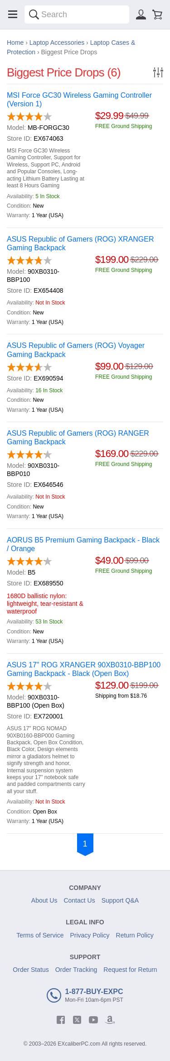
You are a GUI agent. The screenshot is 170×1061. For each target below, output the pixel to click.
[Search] (34, 14)
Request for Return (130, 969)
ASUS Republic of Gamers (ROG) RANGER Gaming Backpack (78, 437)
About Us (44, 900)
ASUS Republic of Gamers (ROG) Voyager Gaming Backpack (76, 350)
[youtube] (93, 1020)
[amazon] (109, 1020)
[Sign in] (141, 14)
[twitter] (77, 1020)
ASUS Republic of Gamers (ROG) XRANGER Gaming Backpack (80, 243)
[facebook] (60, 1020)
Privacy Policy (89, 935)
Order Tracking (76, 969)
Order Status (31, 969)
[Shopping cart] (157, 14)
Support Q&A (120, 900)
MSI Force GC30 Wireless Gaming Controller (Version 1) (79, 99)
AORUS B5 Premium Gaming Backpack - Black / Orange (83, 544)
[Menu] (13, 14)
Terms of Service (39, 935)
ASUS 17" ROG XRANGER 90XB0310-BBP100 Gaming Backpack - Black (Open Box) (83, 669)
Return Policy (135, 935)
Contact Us (79, 900)
